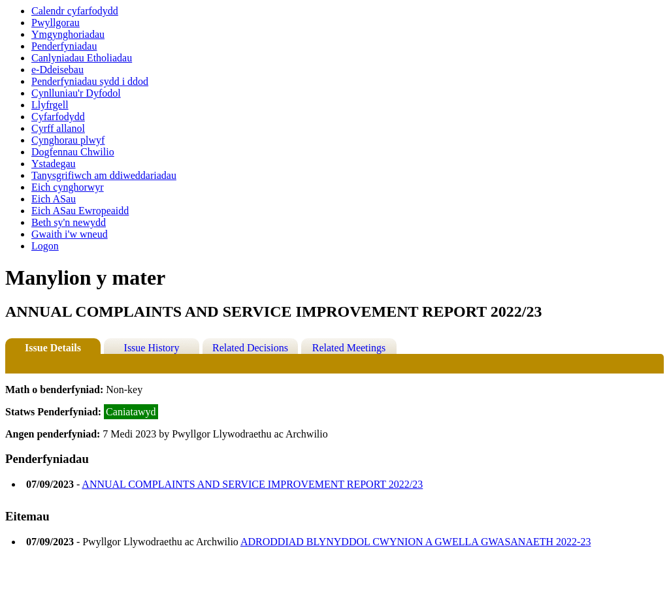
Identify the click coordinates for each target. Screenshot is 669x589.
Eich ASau (53, 198)
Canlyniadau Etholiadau (81, 57)
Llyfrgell (50, 104)
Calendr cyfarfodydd (74, 10)
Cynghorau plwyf (68, 140)
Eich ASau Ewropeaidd (80, 210)
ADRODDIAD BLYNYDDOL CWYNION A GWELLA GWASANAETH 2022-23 (415, 541)
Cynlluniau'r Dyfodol (76, 93)
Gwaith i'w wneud (69, 234)
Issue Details (53, 347)
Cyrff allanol (58, 128)
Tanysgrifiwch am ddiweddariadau (103, 175)
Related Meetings (348, 347)
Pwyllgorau (55, 22)
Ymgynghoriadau (68, 34)
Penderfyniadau (64, 46)
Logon (45, 245)
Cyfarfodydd (58, 116)
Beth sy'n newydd (68, 222)
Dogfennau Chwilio (72, 151)
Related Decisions (250, 347)
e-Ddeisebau (57, 69)
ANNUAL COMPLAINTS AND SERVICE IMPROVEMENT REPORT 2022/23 (252, 484)
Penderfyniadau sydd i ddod (89, 81)
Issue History (152, 347)
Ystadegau (53, 163)
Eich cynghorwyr (67, 187)
